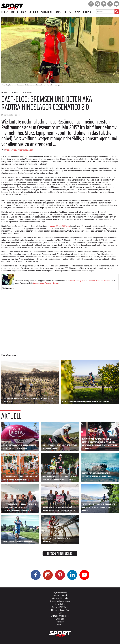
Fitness (4, 12)
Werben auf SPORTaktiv (60, 607)
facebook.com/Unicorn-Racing (45, 283)
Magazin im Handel (60, 595)
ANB (60, 613)
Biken (23, 12)
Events (76, 12)
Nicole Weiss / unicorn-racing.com (19, 150)
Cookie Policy (60, 604)
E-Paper (87, 12)
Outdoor (33, 12)
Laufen (14, 12)
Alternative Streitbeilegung (60, 616)
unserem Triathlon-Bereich (99, 281)
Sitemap (60, 624)
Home (4, 93)
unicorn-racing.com (77, 281)
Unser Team (60, 619)
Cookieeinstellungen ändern (60, 601)
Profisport (46, 12)
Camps (58, 12)
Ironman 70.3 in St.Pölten (59, 226)
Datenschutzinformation (60, 598)
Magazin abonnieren (60, 592)
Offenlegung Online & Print (60, 610)
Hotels (67, 12)
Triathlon (27, 93)
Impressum (60, 622)
